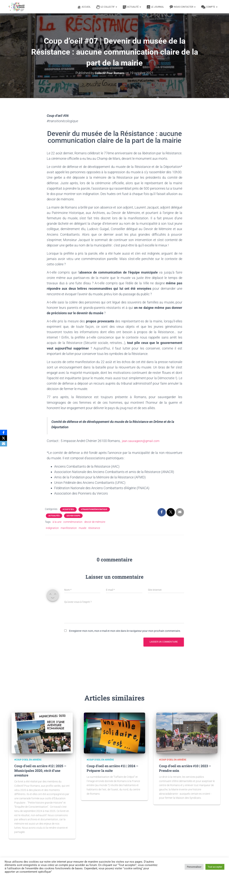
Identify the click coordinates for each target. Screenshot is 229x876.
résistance (94, 527)
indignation (52, 527)
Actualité (132, 7)
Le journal (155, 7)
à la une (57, 521)
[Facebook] (3, 432)
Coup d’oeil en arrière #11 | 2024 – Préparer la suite (112, 768)
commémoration (72, 521)
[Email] (3, 443)
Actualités (54, 516)
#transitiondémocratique (94, 509)
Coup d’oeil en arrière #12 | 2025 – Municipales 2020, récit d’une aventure (40, 770)
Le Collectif (106, 7)
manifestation (69, 527)
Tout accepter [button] (215, 866)
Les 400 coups (73, 516)
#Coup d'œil (68, 509)
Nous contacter (182, 7)
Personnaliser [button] (194, 866)
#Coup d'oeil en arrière (28, 759)
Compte (209, 7)
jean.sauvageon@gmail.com (142, 441)
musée (82, 527)
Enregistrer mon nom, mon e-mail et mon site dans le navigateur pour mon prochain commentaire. (125, 630)
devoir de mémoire (94, 521)
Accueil (84, 7)
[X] (3, 438)
